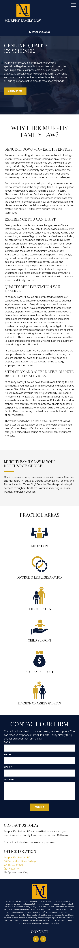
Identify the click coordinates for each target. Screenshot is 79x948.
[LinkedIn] (36, 939)
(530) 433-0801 (41, 32)
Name (7, 742)
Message (10, 779)
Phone (8, 754)
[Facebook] (43, 939)
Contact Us (15, 91)
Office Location (20, 851)
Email (8, 767)
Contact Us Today (21, 825)
